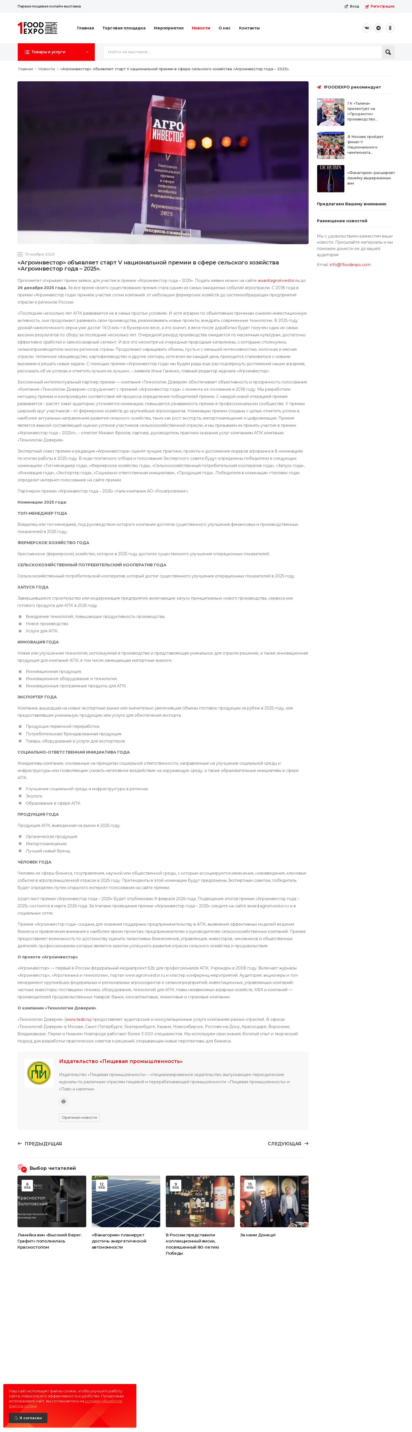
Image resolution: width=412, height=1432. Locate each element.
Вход (351, 6)
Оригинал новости (79, 1117)
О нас (224, 28)
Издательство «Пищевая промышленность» (121, 1061)
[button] (56, 51)
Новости (201, 28)
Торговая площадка (124, 28)
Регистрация (380, 6)
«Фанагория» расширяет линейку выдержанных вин (371, 177)
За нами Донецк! (258, 1234)
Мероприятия (169, 28)
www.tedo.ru (78, 1019)
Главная (85, 28)
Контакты (249, 28)
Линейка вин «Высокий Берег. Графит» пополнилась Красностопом (49, 1241)
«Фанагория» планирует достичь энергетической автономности (119, 1241)
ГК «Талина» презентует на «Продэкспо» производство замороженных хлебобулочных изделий (362, 119)
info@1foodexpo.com (350, 264)
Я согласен (30, 1418)
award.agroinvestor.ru (278, 280)
